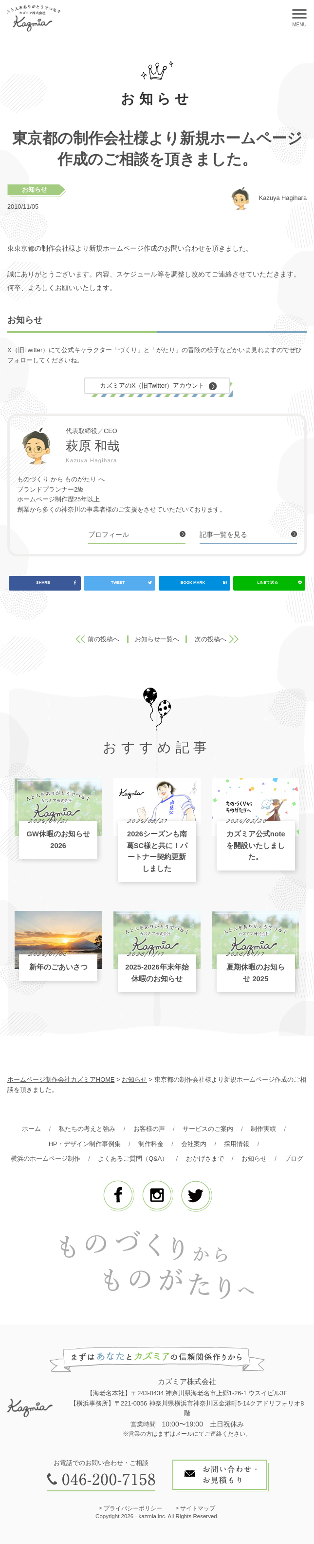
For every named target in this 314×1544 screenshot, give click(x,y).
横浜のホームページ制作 (45, 1158)
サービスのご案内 (208, 1128)
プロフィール (108, 534)
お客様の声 (149, 1128)
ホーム (31, 1128)
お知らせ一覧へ (157, 639)
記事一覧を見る (223, 534)
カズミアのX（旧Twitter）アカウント (152, 385)
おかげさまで (205, 1158)
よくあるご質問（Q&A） (133, 1158)
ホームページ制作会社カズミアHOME (60, 1079)
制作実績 (263, 1128)
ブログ (293, 1158)
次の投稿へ (210, 639)
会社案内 (193, 1144)
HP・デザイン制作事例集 (85, 1144)
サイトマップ (197, 1508)
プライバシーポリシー (133, 1508)
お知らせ (34, 189)
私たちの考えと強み (86, 1128)
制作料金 (151, 1144)
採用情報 (236, 1144)
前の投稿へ (103, 639)
